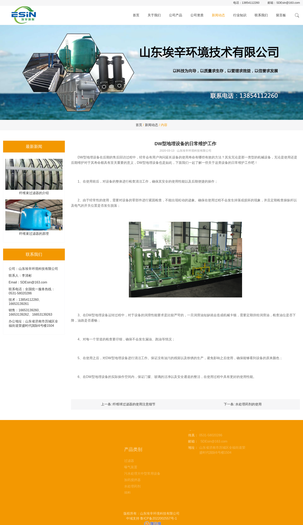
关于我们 (154, 15)
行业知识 (239, 15)
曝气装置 (130, 484)
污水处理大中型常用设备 (142, 490)
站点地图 (84, 456)
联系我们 (261, 15)
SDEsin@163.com (288, 2)
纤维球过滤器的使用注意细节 (134, 404)
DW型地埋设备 (89, 157)
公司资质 (197, 15)
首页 (136, 15)
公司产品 (175, 15)
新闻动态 (218, 15)
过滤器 (129, 478)
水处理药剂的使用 (248, 404)
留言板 (281, 15)
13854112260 (251, 2)
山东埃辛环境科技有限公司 (194, 150)
